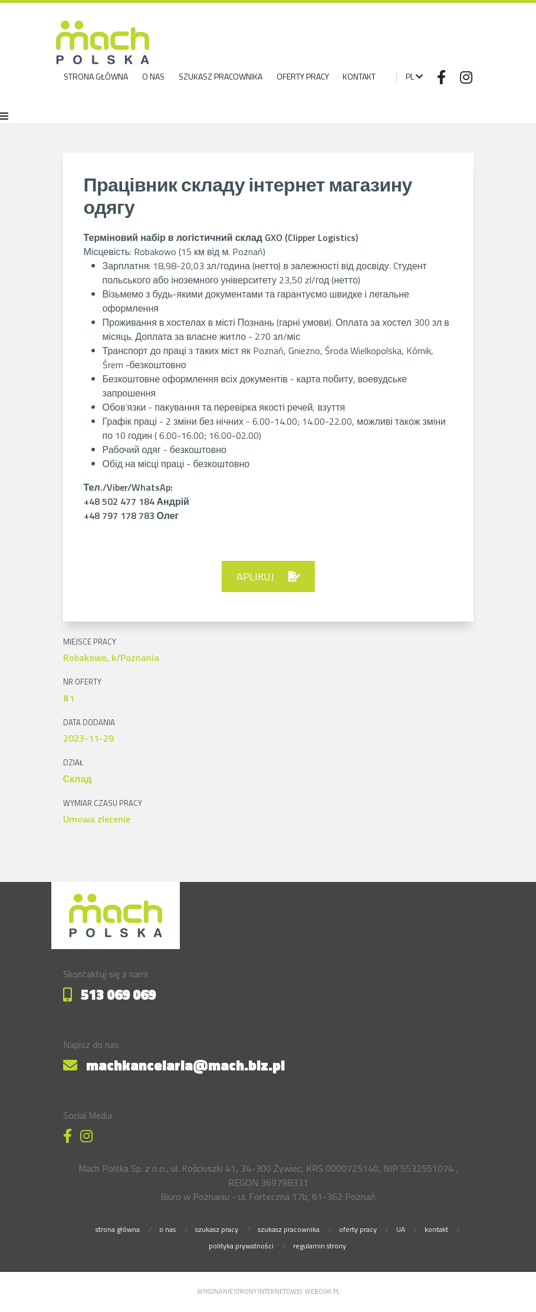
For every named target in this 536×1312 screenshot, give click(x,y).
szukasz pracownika (220, 76)
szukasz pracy (216, 1229)
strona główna (96, 76)
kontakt (436, 1229)
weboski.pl (322, 1291)
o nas (153, 76)
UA (400, 1229)
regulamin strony (319, 1245)
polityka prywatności (241, 1245)
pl (414, 76)
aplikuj (268, 576)
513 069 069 (109, 994)
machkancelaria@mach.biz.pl (174, 1065)
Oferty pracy (303, 76)
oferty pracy (358, 1229)
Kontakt (359, 76)
